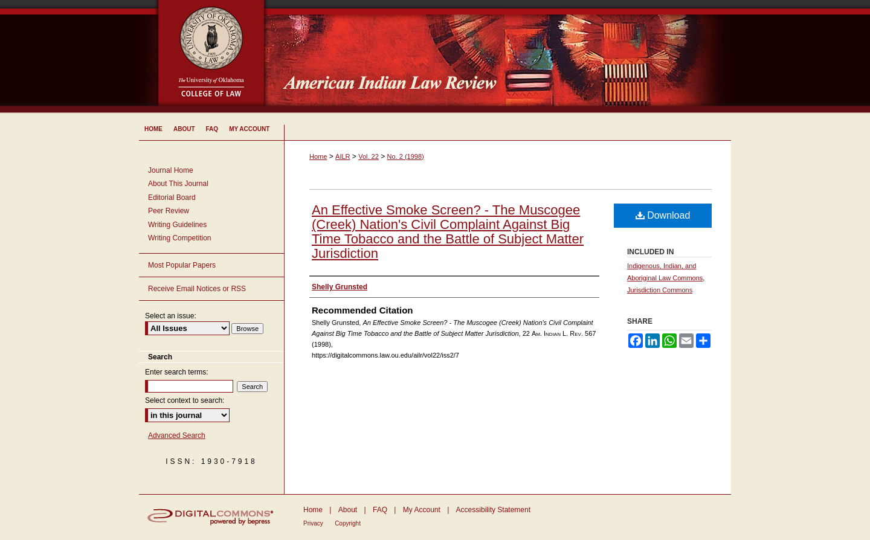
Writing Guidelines (177, 224)
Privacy (313, 523)
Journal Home (170, 170)
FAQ (380, 510)
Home (318, 156)
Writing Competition (179, 238)
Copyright (348, 523)
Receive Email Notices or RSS (197, 288)
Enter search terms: (176, 372)
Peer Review (168, 211)
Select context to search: (184, 400)
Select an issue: (170, 316)
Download (663, 215)
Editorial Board (172, 197)
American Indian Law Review (507, 57)
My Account (421, 510)
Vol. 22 (368, 156)
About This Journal (178, 183)
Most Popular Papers (182, 265)
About (347, 510)
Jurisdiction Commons (659, 290)
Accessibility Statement (493, 510)
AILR (342, 156)
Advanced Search (176, 435)
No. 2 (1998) (405, 156)
